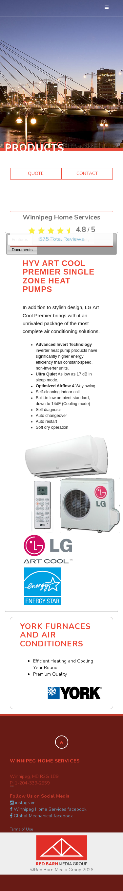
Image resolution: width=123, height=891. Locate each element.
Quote (36, 173)
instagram (22, 803)
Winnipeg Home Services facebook (48, 809)
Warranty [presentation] (81, 239)
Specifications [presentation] (50, 239)
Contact (87, 173)
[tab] (19, 239)
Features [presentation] (20, 239)
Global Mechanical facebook (41, 816)
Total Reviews (61, 329)
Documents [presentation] (22, 250)
